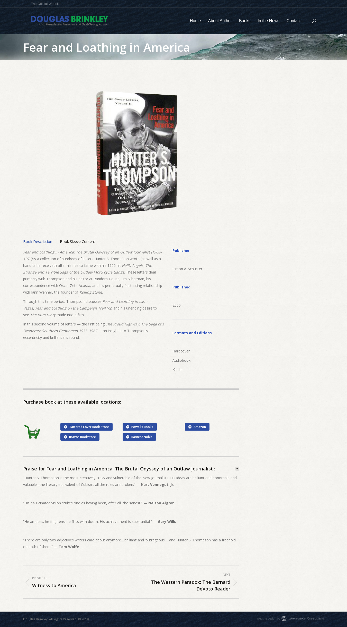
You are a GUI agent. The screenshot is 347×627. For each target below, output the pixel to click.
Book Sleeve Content (77, 241)
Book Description (37, 241)
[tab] (37, 241)
